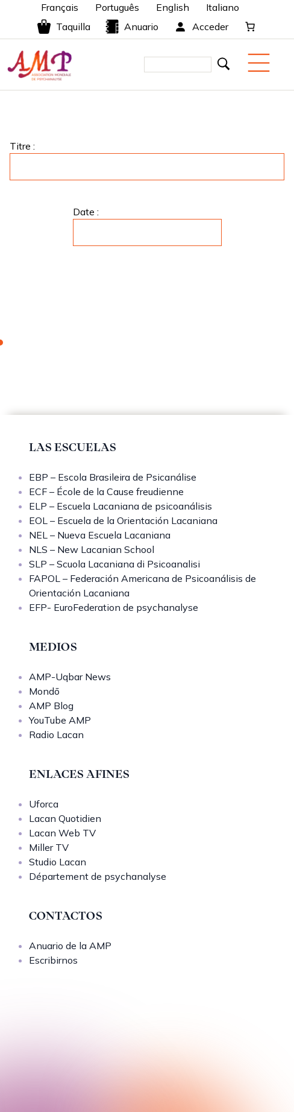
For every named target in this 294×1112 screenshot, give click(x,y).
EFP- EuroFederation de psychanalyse (113, 607)
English (172, 7)
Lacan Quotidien (65, 818)
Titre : (22, 146)
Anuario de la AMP (70, 946)
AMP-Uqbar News (70, 677)
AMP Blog (51, 706)
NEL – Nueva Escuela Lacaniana (99, 535)
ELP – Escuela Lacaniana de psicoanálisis (120, 506)
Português (117, 7)
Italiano (222, 7)
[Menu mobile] (258, 63)
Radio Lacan (56, 734)
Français (59, 7)
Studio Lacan (57, 862)
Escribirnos (53, 960)
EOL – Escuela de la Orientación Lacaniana (123, 520)
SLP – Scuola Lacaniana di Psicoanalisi (114, 564)
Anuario (131, 26)
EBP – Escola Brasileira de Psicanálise (112, 477)
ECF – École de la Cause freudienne (106, 491)
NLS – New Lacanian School (91, 549)
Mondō (44, 691)
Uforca (43, 804)
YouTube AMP (60, 720)
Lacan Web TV (62, 833)
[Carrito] (250, 26)
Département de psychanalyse (97, 876)
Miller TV (49, 847)
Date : (86, 212)
